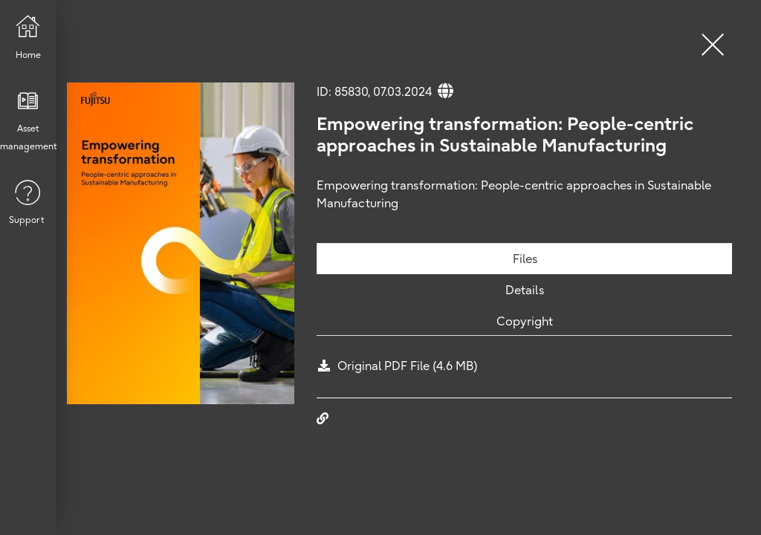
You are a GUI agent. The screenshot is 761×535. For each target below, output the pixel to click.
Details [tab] (524, 289)
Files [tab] (525, 258)
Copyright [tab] (524, 321)
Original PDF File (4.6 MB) (407, 365)
